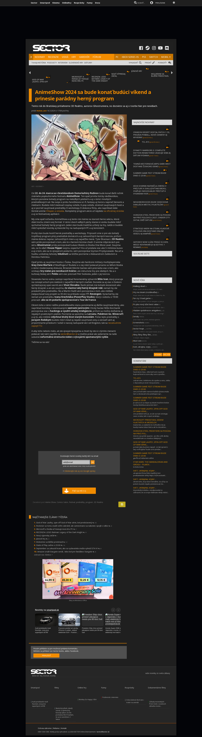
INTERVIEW (63, 62)
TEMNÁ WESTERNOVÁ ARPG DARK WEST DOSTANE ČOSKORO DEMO (152, 165)
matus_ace (41, 110)
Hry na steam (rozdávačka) (145, 292)
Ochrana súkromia (44, 728)
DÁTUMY (88, 62)
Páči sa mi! (79, 490)
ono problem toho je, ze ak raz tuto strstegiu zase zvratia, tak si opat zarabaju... (150, 415)
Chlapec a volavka (55, 210)
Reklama (56, 728)
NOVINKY (40, 56)
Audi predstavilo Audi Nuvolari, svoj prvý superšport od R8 (40, 704)
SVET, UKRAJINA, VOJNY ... (144, 470)
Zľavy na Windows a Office (78, 600)
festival (72, 502)
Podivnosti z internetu (110, 697)
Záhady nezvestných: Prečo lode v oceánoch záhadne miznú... (157, 704)
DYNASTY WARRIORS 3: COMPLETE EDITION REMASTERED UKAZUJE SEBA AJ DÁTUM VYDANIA (151, 153)
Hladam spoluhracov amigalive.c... (147, 310)
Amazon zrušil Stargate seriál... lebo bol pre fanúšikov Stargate (66, 551)
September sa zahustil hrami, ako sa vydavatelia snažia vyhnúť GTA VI (69, 548)
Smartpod (45, 2)
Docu (97, 2)
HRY (73, 56)
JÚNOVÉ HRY (136, 71)
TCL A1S (145, 142)
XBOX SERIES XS (130, 56)
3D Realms (98, 502)
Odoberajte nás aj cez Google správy (79, 471)
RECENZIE (53, 56)
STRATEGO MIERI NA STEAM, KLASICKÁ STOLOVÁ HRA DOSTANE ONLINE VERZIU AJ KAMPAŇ (151, 231)
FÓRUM (97, 56)
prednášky (80, 502)
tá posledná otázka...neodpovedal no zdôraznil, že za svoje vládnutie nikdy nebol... (151, 491)
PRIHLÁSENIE (160, 3)
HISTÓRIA (42, 62)
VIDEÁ (65, 56)
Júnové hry (42, 538)
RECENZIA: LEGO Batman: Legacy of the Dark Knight (61, 532)
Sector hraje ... (139, 328)
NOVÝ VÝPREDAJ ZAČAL (118, 75)
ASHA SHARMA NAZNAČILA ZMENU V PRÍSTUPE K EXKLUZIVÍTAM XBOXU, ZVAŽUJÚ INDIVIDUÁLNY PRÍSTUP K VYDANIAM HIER (149, 190)
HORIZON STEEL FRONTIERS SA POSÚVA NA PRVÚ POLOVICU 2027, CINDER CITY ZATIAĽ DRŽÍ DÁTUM (152, 217)
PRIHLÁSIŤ (46, 655)
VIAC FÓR (166, 354)
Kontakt (63, 728)
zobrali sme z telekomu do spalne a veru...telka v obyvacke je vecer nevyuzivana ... (151, 381)
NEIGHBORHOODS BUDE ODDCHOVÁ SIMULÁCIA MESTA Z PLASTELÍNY (150, 203)
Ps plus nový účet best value (145, 304)
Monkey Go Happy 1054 (87, 699)
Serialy (136, 316)
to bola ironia (138, 467)
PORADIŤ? (162, 62)
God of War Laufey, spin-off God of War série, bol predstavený (66, 522)
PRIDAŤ (148, 62)
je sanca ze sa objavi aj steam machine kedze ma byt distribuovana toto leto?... (151, 403)
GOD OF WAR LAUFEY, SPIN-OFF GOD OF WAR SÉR (40, 81)
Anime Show (50, 502)
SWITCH (153, 56)
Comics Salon (62, 502)
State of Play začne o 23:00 (50, 545)
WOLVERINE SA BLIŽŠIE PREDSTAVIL (160, 75)
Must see (137, 340)
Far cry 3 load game (142, 298)
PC (117, 56)
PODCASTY (52, 62)
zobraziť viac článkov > (43, 554)
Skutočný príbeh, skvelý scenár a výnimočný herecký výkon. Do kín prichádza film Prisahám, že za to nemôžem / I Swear (65, 713)
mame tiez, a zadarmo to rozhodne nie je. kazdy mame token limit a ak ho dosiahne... (150, 426)
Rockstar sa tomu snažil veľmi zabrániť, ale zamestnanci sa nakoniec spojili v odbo (74, 525)
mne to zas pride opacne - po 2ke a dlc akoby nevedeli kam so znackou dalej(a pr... (151, 437)
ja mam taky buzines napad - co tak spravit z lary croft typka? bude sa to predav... (150, 448)
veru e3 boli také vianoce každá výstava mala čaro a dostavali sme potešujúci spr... (151, 392)
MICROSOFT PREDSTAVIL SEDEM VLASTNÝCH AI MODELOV (148, 421)
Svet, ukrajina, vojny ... (142, 346)
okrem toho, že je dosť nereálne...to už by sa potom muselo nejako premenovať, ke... (150, 482)
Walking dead (139, 286)
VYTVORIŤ (158, 354)
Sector (34, 2)
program (89, 502)
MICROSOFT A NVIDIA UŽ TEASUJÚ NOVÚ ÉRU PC (80, 78)
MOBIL (165, 56)
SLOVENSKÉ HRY (76, 62)
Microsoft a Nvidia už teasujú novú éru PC (56, 529)
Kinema (56, 2)
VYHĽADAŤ (133, 62)
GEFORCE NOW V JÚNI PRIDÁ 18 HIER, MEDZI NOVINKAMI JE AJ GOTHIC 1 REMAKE (150, 244)
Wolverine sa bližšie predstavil (52, 542)
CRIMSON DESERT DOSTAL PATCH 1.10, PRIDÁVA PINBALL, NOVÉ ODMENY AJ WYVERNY (151, 135)
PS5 (144, 56)
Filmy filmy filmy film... (142, 334)
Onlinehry (66, 2)
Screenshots (138, 322)
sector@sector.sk (69, 333)
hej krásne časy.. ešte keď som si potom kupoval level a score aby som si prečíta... (149, 373)
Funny (89, 2)
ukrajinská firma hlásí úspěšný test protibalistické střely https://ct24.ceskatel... (149, 474)
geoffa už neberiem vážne (143, 458)
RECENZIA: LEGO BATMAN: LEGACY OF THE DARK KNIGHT (101, 78)
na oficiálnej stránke (113, 210)
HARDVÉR (84, 56)
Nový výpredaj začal (46, 535)
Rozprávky (79, 2)
